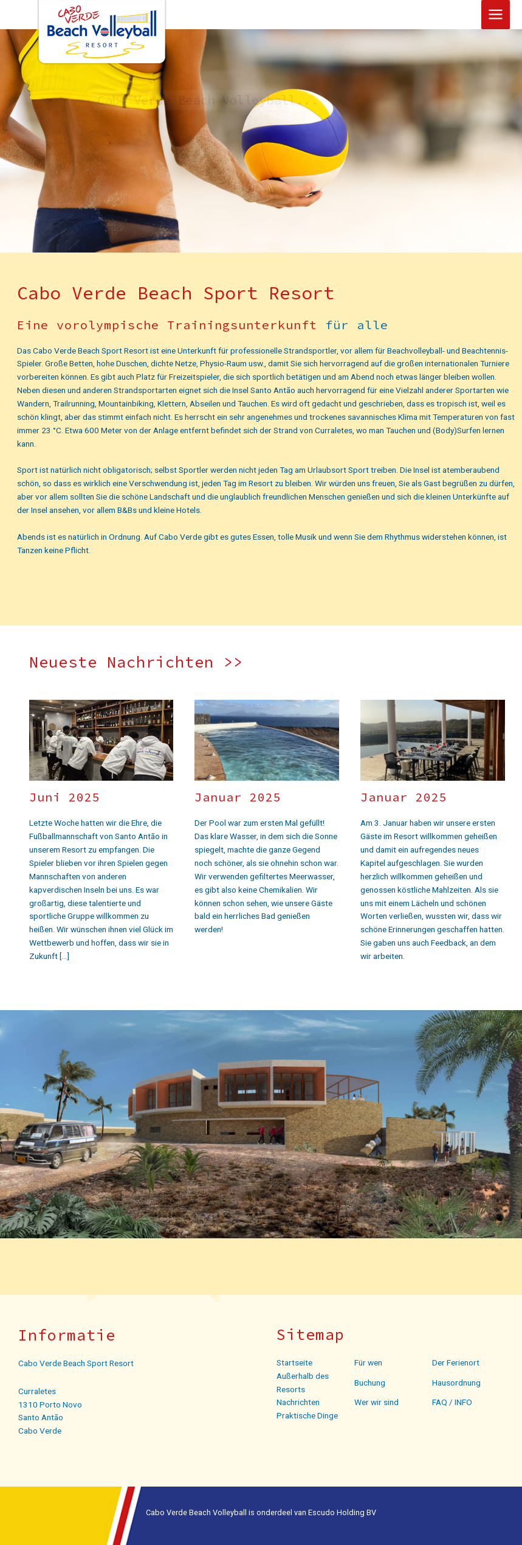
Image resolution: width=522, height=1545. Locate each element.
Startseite (294, 1362)
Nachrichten (298, 1402)
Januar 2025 (237, 796)
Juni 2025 (64, 796)
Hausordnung (456, 1382)
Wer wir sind (376, 1402)
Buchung (369, 1382)
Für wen (368, 1362)
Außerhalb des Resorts (302, 1382)
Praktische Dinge (307, 1415)
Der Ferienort (455, 1362)
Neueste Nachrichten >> (136, 662)
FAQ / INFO (452, 1402)
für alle (356, 324)
